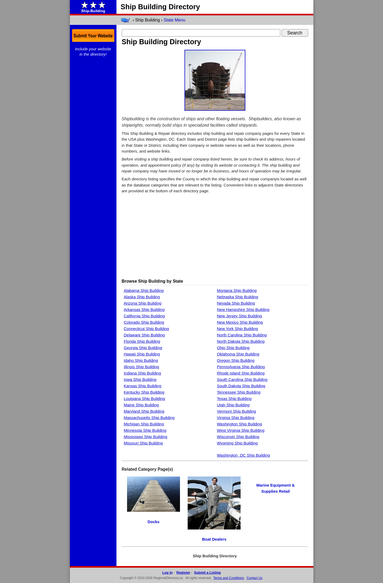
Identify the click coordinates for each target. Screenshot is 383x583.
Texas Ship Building (234, 398)
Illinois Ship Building (141, 366)
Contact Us (254, 578)
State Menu (174, 20)
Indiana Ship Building (142, 373)
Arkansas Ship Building (144, 309)
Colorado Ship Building (144, 322)
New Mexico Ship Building (240, 322)
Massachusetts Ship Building (149, 417)
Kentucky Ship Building (144, 392)
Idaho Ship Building (141, 360)
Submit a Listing (207, 573)
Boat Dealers (214, 539)
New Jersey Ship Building (239, 316)
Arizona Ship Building (143, 303)
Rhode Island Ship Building (241, 373)
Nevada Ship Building (236, 303)
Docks (153, 521)
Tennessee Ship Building (238, 392)
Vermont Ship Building (236, 411)
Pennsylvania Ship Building (241, 366)
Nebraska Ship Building (237, 297)
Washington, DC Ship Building (243, 455)
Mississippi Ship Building (145, 436)
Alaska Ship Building (142, 297)
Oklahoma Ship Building (238, 354)
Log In (167, 573)
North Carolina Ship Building (242, 335)
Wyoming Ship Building (237, 443)
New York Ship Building (237, 328)
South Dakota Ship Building (241, 386)
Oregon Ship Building (236, 360)
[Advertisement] (215, 236)
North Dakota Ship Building (241, 341)
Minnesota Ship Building (145, 430)
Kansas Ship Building (142, 386)
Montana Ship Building (237, 290)
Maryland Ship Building (144, 411)
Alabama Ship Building (144, 290)
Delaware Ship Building (144, 335)
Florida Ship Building (142, 341)
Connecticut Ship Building (146, 328)
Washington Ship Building (239, 424)
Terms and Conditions (228, 578)
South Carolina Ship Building (242, 379)
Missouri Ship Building (143, 443)
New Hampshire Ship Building (243, 309)
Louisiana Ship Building (144, 398)
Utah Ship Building (233, 405)
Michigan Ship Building (144, 424)
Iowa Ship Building (140, 379)
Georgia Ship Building (143, 347)
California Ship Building (144, 316)
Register (183, 573)
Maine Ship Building (141, 405)
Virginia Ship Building (235, 417)
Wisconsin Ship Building (238, 436)
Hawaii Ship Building (142, 354)
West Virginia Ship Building (241, 430)
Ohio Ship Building (233, 347)
